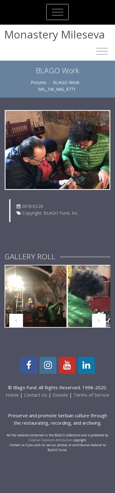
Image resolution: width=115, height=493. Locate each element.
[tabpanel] (36, 296)
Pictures (39, 82)
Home (12, 395)
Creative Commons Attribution (50, 440)
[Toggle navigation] (57, 12)
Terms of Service (91, 395)
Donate (60, 395)
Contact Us (35, 395)
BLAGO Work (66, 82)
